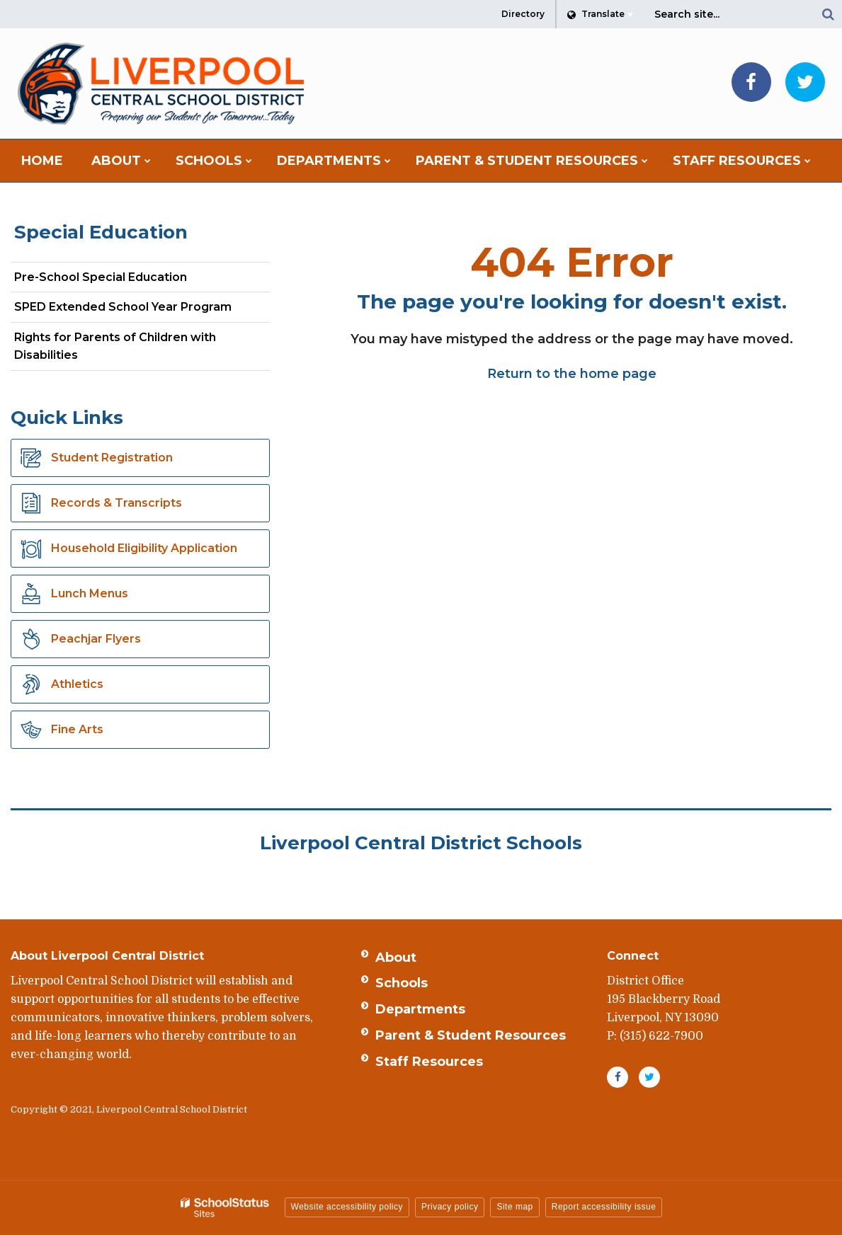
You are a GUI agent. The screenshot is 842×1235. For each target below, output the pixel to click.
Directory (523, 13)
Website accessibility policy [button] (347, 1207)
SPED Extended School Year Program (123, 307)
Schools (401, 983)
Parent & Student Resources (470, 1035)
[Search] (828, 14)
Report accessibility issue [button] (604, 1207)
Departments (420, 1009)
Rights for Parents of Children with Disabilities (115, 346)
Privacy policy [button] (449, 1207)
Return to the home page (571, 373)
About (395, 957)
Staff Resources (429, 1061)
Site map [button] (514, 1207)
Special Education (101, 232)
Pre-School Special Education (100, 277)
